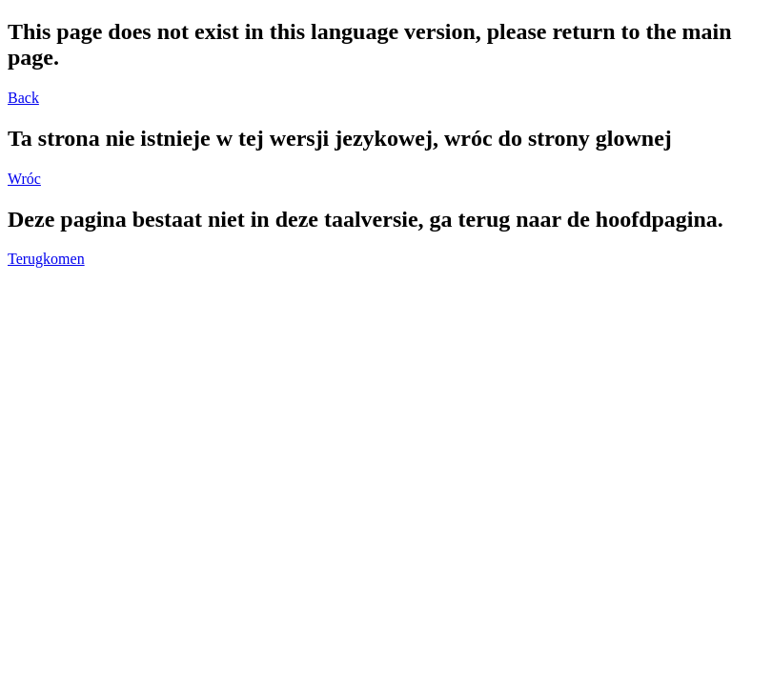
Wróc (24, 179)
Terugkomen (46, 259)
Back (23, 98)
